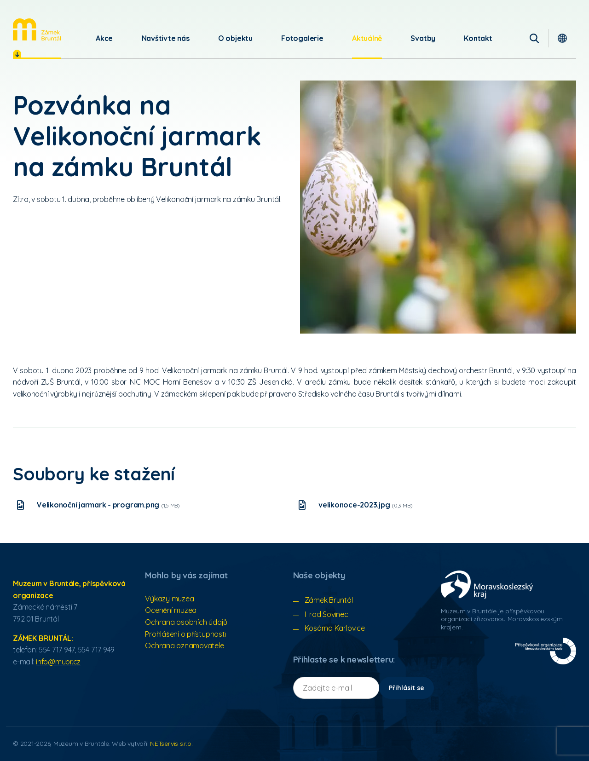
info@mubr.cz (58, 661)
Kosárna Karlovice (335, 628)
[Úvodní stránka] (37, 29)
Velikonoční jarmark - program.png (108, 504)
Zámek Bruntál (329, 600)
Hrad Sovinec (326, 614)
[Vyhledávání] (534, 38)
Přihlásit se (406, 688)
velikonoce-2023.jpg (365, 504)
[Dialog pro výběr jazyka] (562, 38)
